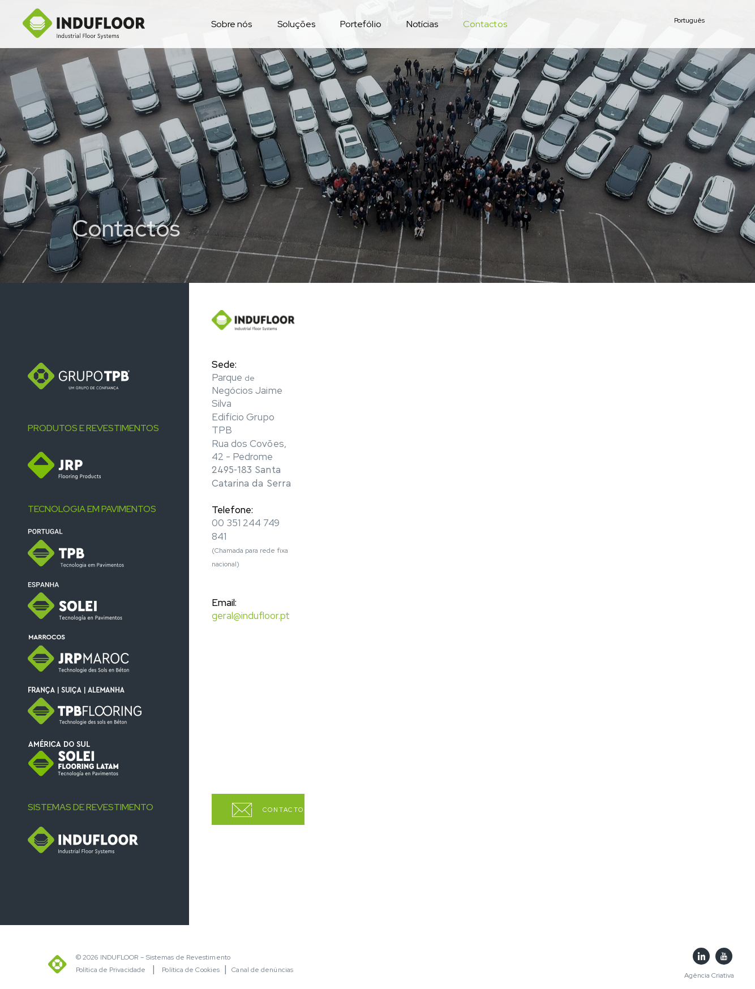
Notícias (422, 24)
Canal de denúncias (262, 969)
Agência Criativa (709, 975)
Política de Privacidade (110, 969)
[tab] (104, 376)
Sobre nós (231, 24)
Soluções (296, 24)
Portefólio (360, 24)
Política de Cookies (191, 969)
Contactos (485, 24)
